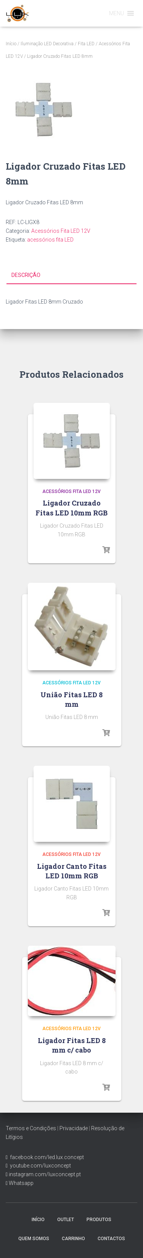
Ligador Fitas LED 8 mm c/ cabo (72, 1045)
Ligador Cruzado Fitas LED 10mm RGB (71, 507)
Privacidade (73, 1128)
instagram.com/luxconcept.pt (44, 1174)
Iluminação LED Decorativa (47, 43)
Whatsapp (21, 1183)
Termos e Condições (31, 1128)
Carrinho (73, 1238)
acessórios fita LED (50, 240)
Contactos (111, 1238)
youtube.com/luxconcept (39, 1166)
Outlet (65, 1219)
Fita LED (86, 43)
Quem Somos (33, 1238)
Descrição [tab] (25, 275)
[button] (116, 13)
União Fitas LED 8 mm (71, 699)
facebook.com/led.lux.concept (47, 1157)
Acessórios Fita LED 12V (60, 231)
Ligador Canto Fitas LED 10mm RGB (71, 871)
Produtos (99, 1219)
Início (11, 43)
